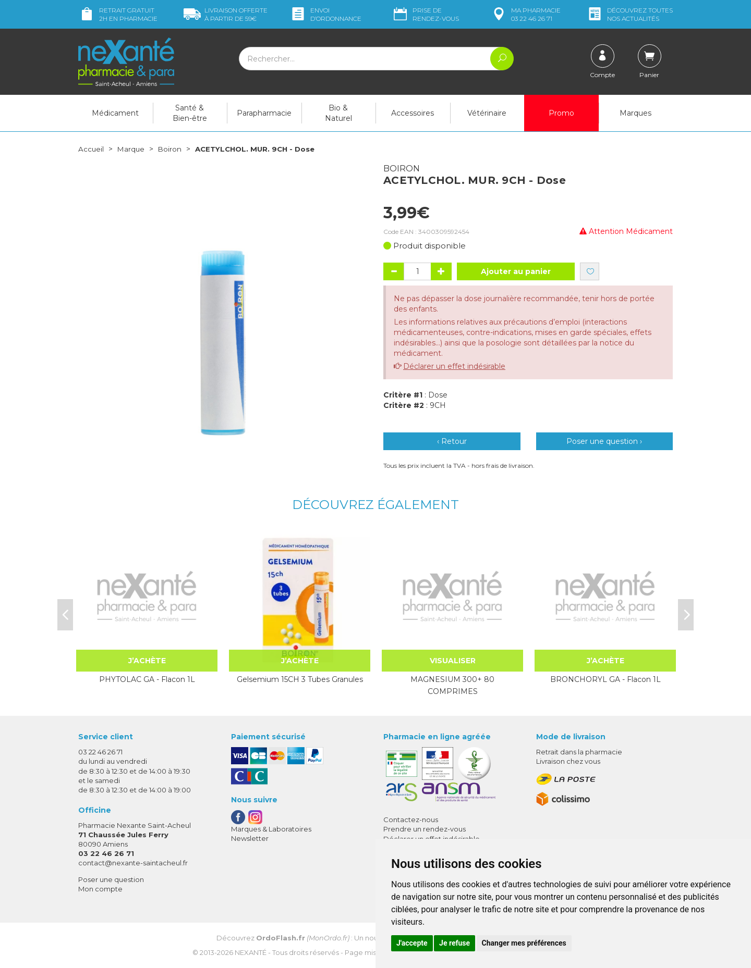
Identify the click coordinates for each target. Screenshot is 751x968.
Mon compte (100, 889)
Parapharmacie (264, 113)
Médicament (115, 113)
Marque (132, 149)
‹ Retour (452, 441)
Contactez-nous (410, 819)
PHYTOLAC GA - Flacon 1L (147, 679)
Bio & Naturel (338, 113)
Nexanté (251, 952)
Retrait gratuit (118, 14)
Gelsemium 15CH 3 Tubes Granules (300, 679)
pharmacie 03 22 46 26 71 (525, 14)
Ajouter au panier (516, 271)
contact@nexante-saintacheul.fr (133, 862)
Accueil (91, 149)
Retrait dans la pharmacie (579, 752)
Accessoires (412, 113)
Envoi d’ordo (325, 14)
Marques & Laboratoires (271, 829)
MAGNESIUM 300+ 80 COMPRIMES (452, 685)
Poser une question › (604, 441)
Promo (561, 113)
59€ (226, 14)
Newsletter (250, 838)
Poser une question (111, 879)
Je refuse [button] (454, 943)
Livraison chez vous (568, 761)
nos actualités (629, 14)
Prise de (425, 14)
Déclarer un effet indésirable (454, 366)
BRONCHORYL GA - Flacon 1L (605, 679)
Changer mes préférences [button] (524, 943)
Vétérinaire (486, 113)
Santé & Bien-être (190, 113)
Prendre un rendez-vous (424, 829)
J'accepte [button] (412, 943)
